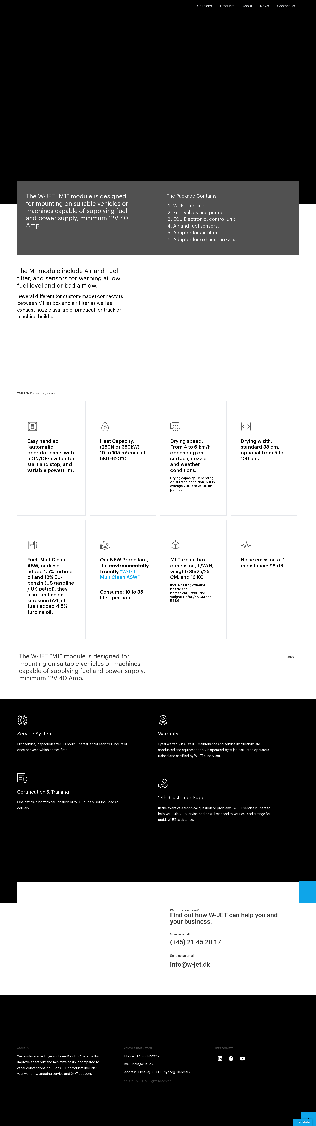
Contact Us (286, 6)
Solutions (204, 6)
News (264, 6)
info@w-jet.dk (190, 964)
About (247, 6)
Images (289, 657)
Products (227, 6)
